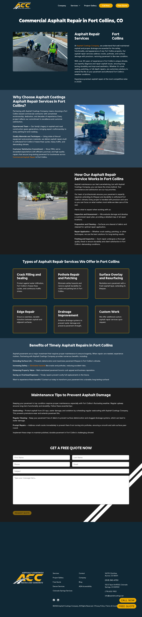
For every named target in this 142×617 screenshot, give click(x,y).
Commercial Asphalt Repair (24, 157)
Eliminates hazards (37, 365)
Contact (82, 573)
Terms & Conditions (113, 606)
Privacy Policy (100, 606)
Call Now (106, 5)
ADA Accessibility (85, 586)
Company (62, 5)
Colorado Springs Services (62, 591)
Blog (80, 582)
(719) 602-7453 (110, 591)
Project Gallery (90, 5)
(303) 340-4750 (111, 580)
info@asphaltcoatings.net (114, 596)
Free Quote (122, 5)
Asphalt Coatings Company (88, 46)
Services (77, 5)
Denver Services (58, 586)
